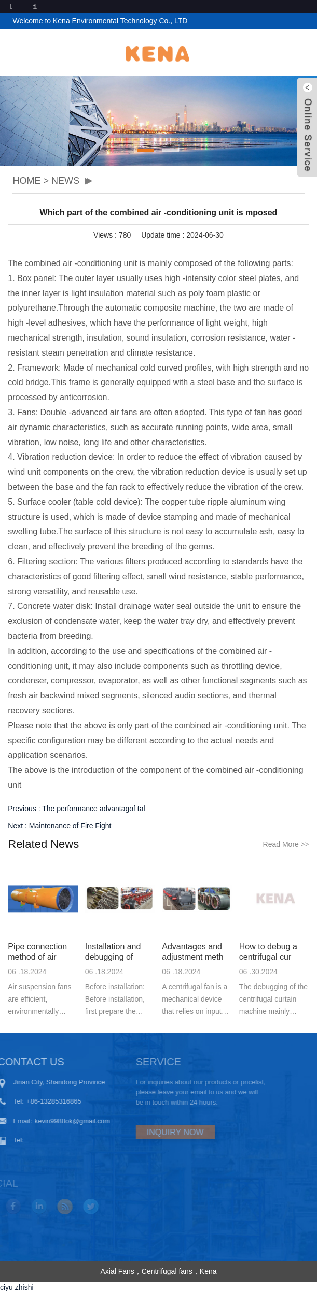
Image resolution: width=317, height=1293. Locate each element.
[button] (145, 150)
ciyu (6, 1287)
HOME (26, 180)
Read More (286, 844)
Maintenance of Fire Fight (70, 825)
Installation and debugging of (113, 951)
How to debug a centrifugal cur (268, 951)
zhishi (24, 1287)
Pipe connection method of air (37, 951)
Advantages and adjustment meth (192, 951)
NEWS (65, 180)
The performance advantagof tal (93, 808)
